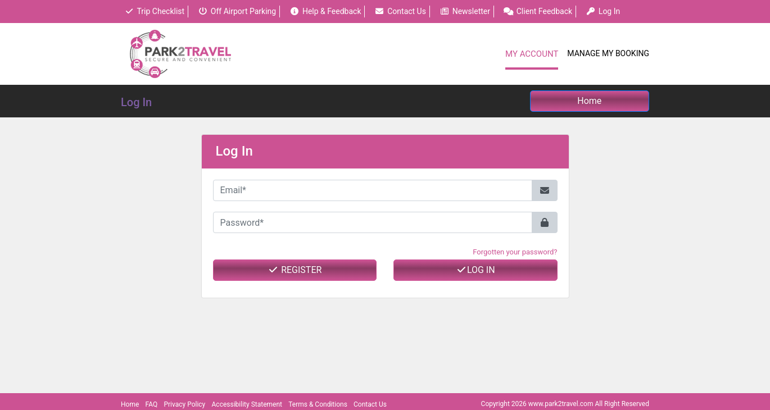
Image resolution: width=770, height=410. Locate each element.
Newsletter (465, 11)
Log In (475, 270)
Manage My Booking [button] (608, 53)
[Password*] (372, 222)
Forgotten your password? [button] (515, 252)
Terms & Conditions (317, 404)
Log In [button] (603, 11)
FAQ (152, 404)
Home (130, 404)
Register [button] (294, 270)
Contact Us (400, 11)
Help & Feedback (325, 11)
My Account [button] (531, 54)
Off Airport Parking (237, 11)
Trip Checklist (154, 11)
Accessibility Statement (247, 404)
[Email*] (372, 190)
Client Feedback (538, 11)
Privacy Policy (184, 404)
